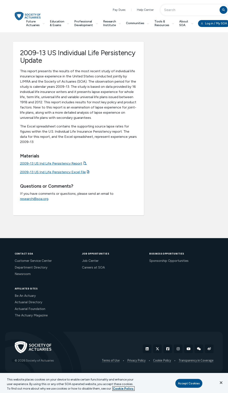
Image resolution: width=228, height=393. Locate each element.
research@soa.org (34, 199)
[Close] (221, 382)
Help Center (145, 10)
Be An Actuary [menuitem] (25, 296)
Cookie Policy (162, 361)
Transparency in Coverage (196, 361)
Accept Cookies (189, 383)
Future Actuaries (35, 23)
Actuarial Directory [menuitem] (28, 302)
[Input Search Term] (191, 10)
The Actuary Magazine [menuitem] (31, 315)
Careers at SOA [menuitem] (93, 267)
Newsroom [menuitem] (23, 274)
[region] (114, 383)
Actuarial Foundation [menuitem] (30, 309)
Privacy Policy (136, 361)
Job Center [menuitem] (90, 261)
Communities (137, 23)
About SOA (186, 23)
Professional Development (86, 23)
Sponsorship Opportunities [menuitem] (169, 261)
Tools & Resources (164, 23)
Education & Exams (59, 23)
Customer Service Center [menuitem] (33, 261)
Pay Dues (119, 10)
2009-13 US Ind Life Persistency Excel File (53, 172)
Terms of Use (111, 361)
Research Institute (112, 23)
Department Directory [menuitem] (31, 267)
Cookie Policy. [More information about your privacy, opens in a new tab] (123, 388)
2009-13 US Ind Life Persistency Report (51, 163)
